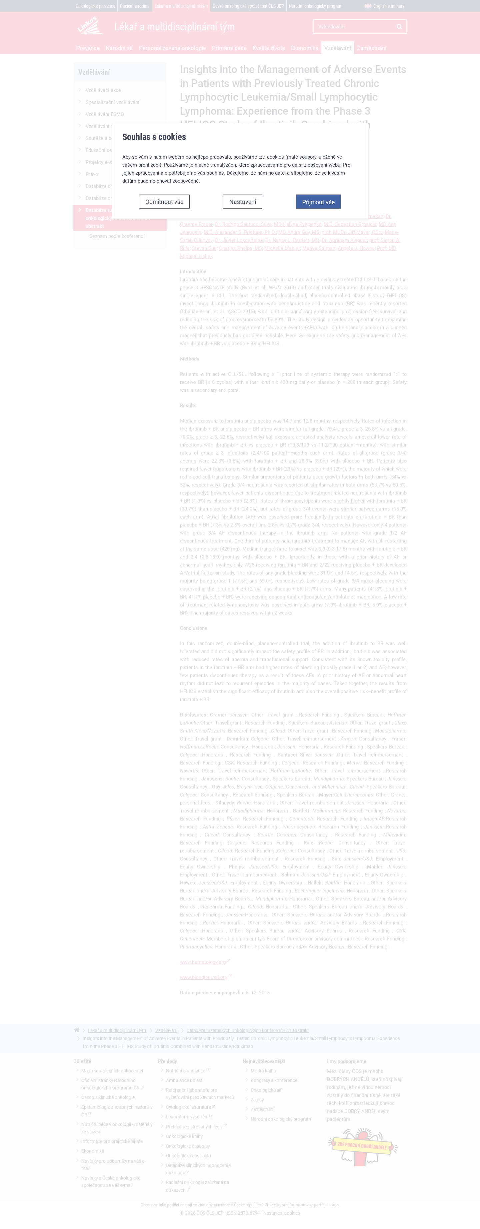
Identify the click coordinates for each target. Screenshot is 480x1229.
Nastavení (242, 201)
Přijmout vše (318, 201)
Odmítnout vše (164, 201)
